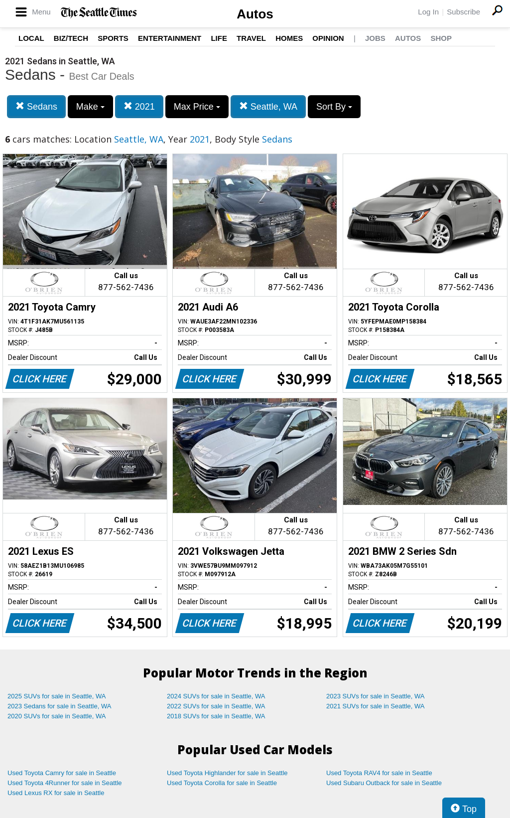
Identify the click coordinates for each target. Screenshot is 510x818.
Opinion (328, 38)
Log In (428, 11)
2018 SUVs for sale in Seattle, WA (216, 716)
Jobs (375, 38)
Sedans (36, 106)
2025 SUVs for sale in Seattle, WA (56, 696)
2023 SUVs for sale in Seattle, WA (375, 696)
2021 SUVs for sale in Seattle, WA (375, 706)
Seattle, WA (268, 106)
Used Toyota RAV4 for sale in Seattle (379, 773)
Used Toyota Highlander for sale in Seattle (227, 773)
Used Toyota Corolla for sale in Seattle (222, 783)
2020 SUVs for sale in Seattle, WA (56, 716)
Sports (113, 38)
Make (90, 107)
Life (219, 38)
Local (31, 38)
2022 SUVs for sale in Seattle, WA (216, 706)
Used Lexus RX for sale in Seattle (55, 793)
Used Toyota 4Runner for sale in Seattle (64, 783)
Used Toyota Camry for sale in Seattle (61, 773)
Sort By (334, 107)
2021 (139, 106)
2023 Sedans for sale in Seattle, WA (59, 706)
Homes (289, 38)
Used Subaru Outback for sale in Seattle (384, 783)
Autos (255, 13)
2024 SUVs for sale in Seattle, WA (216, 696)
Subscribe (463, 11)
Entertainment (169, 38)
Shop (441, 38)
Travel (251, 38)
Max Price (197, 107)
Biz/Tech (71, 38)
